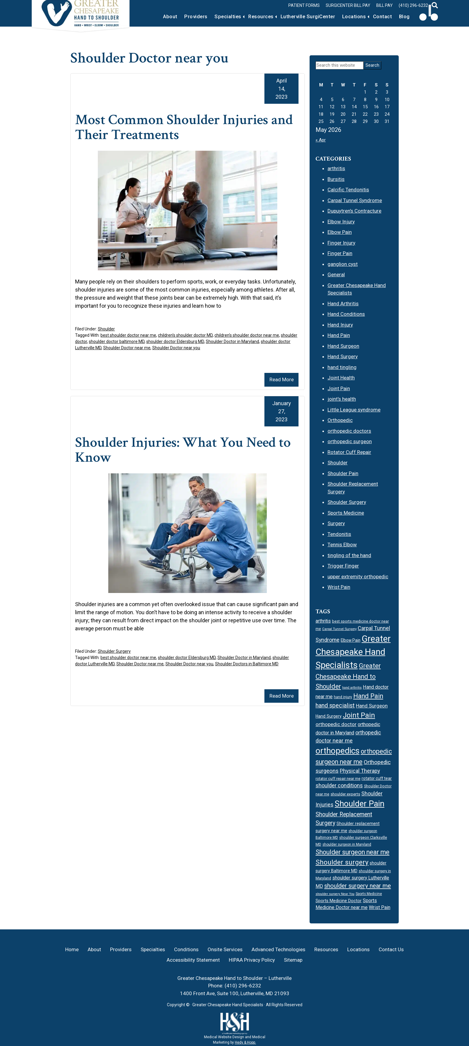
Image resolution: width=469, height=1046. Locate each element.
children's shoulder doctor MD (185, 335)
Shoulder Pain (343, 473)
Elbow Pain (340, 232)
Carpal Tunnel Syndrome (355, 200)
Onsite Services (225, 949)
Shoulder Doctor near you (176, 347)
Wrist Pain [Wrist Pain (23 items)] (379, 907)
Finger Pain (340, 253)
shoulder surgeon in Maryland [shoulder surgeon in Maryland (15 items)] (346, 844)
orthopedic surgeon (350, 441)
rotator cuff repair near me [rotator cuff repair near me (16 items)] (338, 778)
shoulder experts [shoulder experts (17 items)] (345, 794)
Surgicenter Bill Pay (348, 5)
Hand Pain (339, 335)
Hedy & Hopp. (245, 1042)
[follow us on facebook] (423, 17)
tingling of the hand (349, 555)
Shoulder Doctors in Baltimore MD (246, 663)
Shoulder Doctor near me (126, 347)
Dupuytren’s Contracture (354, 211)
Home (72, 949)
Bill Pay (384, 5)
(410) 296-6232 (413, 5)
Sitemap (293, 960)
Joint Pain (339, 388)
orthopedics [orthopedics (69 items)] (338, 751)
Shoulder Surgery (114, 651)
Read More (281, 379)
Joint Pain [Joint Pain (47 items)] (359, 715)
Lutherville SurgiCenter (300, 16)
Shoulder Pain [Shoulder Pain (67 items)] (359, 804)
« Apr (321, 140)
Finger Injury (341, 243)
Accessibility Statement (193, 960)
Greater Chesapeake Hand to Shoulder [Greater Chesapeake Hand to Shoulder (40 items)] (348, 676)
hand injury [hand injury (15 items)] (343, 697)
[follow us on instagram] (434, 17)
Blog (403, 16)
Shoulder (106, 329)
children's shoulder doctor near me (246, 335)
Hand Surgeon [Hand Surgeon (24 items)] (372, 706)
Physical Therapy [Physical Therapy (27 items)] (360, 771)
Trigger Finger (343, 566)
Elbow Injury (341, 222)
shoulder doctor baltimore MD (116, 341)
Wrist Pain (339, 587)
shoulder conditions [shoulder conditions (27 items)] (339, 785)
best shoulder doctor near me (128, 335)
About (152, 16)
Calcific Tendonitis (348, 190)
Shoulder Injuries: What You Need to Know (187, 450)
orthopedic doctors (349, 431)
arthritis (336, 168)
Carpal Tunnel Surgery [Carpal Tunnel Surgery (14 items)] (339, 629)
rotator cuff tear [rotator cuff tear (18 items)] (377, 778)
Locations (349, 16)
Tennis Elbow (342, 545)
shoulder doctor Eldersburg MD (175, 341)
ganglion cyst (343, 264)
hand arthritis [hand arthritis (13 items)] (352, 688)
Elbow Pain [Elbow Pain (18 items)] (350, 640)
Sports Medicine (346, 513)
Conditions (186, 949)
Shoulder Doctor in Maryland (232, 341)
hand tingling (342, 367)
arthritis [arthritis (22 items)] (323, 621)
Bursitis (336, 179)
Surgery (336, 523)
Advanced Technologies (278, 949)
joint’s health (342, 399)
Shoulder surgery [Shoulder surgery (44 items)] (342, 862)
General (336, 274)
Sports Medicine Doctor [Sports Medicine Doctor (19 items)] (339, 900)
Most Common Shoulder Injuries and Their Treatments (175, 127)
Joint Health (341, 378)
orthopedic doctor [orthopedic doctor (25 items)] (336, 724)
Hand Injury (340, 325)
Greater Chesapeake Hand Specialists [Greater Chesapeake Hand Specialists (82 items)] (353, 652)
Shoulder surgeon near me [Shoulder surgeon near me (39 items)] (352, 852)
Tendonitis (339, 534)
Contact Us (391, 949)
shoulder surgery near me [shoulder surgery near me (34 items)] (357, 885)
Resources (250, 16)
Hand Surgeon (343, 346)
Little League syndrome (354, 410)
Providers (180, 16)
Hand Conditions (346, 314)
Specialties (214, 16)
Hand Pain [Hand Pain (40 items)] (368, 696)
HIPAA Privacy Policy (252, 960)
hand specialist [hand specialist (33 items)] (335, 705)
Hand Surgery (343, 356)
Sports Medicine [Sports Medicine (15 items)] (369, 894)
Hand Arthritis (343, 304)
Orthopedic (340, 420)
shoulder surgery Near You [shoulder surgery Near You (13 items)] (335, 894)
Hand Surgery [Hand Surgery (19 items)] (329, 716)
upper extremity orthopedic (358, 577)
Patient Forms (304, 5)
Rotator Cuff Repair (349, 452)
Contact (379, 16)
